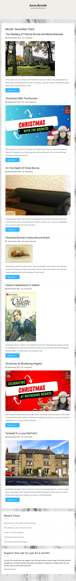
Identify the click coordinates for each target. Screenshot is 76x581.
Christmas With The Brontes (21, 98)
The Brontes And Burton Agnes (16, 542)
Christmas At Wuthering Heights (23, 363)
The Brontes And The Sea (14, 537)
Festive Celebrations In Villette (22, 285)
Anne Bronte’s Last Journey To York (18, 528)
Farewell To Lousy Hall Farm (21, 433)
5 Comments (28, 437)
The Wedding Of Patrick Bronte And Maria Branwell (34, 34)
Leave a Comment (30, 102)
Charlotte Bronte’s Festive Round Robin (27, 237)
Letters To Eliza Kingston (14, 532)
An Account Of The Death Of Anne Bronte (20, 523)
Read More (12, 90)
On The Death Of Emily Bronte (22, 168)
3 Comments (28, 38)
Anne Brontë (38, 5)
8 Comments (29, 172)
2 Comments (28, 289)
